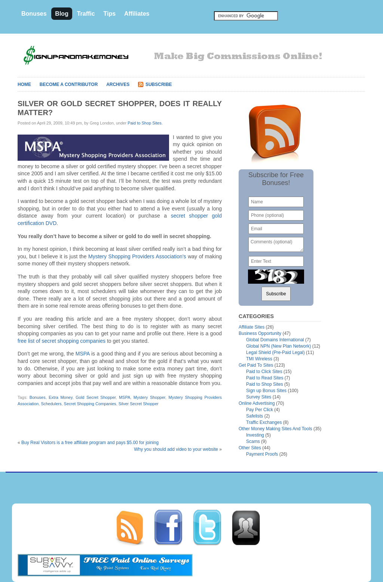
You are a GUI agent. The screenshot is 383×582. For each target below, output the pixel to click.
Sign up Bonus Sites (266, 390)
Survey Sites (258, 397)
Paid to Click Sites (264, 371)
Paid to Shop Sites (145, 123)
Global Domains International (275, 339)
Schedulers (51, 403)
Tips (109, 13)
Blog (61, 13)
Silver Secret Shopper (139, 403)
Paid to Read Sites (264, 378)
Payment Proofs (262, 454)
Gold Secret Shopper (96, 397)
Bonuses (34, 13)
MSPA (83, 354)
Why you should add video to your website (176, 449)
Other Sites (250, 447)
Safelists (254, 416)
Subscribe (158, 84)
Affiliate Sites (251, 327)
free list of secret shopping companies (61, 341)
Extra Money (60, 397)
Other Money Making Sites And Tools (275, 428)
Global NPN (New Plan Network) (278, 346)
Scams (253, 441)
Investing (255, 435)
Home (24, 84)
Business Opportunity (260, 333)
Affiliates (137, 13)
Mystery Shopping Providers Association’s (137, 256)
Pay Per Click (259, 409)
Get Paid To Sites (256, 365)
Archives (117, 84)
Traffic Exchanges (264, 422)
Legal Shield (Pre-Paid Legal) (275, 352)
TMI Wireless (259, 358)
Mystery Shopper (149, 397)
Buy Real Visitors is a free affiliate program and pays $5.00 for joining (90, 442)
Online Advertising (257, 403)
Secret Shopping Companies (90, 403)
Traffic (86, 13)
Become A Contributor (69, 84)
